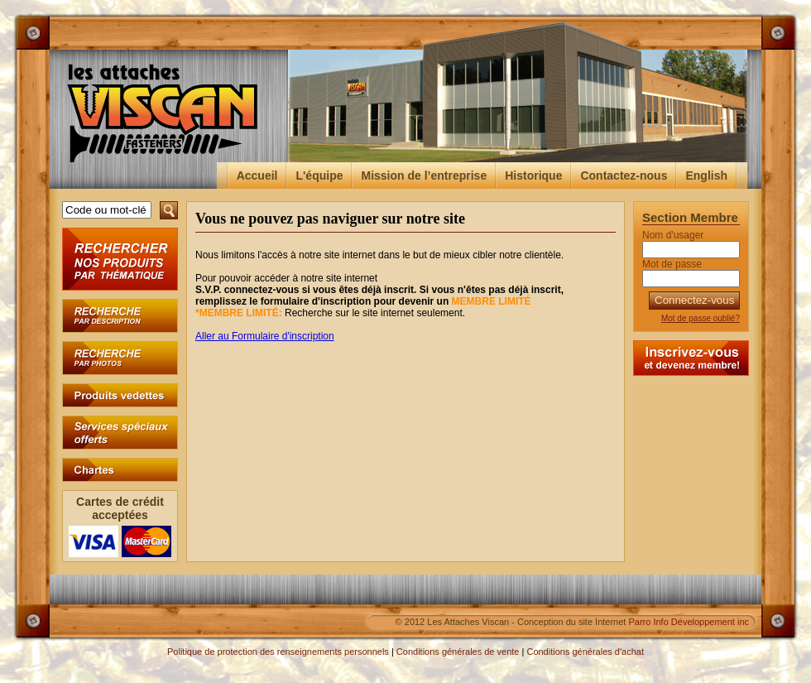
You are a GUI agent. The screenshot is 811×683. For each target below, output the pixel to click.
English (706, 175)
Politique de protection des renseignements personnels (278, 652)
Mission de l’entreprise (424, 175)
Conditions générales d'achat (585, 652)
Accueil (257, 175)
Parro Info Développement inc (688, 622)
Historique (533, 175)
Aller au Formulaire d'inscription (264, 336)
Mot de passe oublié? (700, 318)
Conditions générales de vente (458, 652)
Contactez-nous (623, 175)
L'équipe (319, 175)
